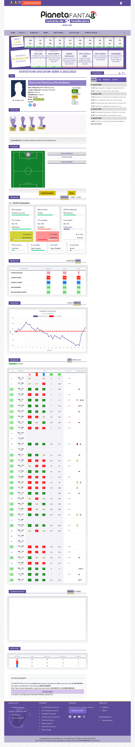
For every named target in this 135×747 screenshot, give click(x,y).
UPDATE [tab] (115, 80)
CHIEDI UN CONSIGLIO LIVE (32, 3)
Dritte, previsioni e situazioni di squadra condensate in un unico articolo (69, 61)
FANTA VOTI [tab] (76, 360)
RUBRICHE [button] (34, 33)
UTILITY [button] (22, 33)
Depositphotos (107, 720)
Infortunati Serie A (48, 720)
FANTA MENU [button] (58, 33)
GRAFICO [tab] (77, 303)
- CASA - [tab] (73, 197)
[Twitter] (74, 717)
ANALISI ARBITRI (54, 54)
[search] (124, 32)
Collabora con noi (18, 707)
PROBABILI (29, 47)
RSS (122, 73)
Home (13, 33)
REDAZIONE (91, 738)
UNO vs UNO (38, 54)
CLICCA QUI (47, 691)
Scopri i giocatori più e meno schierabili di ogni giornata (100, 57)
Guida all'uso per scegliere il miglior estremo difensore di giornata (85, 61)
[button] (122, 2)
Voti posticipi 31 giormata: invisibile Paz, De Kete (110, 112)
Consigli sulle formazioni (50, 707)
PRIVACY (79, 738)
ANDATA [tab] (71, 591)
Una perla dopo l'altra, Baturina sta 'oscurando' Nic (110, 103)
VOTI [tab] (69, 360)
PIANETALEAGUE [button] (91, 33)
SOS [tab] (99, 80)
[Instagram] (19, 2)
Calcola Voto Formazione (51, 717)
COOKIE (85, 738)
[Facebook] (70, 717)
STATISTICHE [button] (74, 33)
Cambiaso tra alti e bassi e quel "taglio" (107, 91)
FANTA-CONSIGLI (100, 54)
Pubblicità (105, 707)
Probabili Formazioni (49, 714)
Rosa (72, 193)
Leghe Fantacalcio (18, 718)
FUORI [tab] (79, 197)
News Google (46, 730)
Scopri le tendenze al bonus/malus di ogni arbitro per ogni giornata (54, 58)
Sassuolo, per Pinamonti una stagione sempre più (110, 97)
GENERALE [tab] (64, 197)
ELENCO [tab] (70, 303)
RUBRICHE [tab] (106, 80)
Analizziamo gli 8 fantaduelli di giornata (38, 57)
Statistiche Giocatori (49, 727)
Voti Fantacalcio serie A (50, 711)
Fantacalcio (16, 715)
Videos (104, 711)
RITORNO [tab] (77, 591)
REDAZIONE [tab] (70, 261)
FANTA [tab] (78, 261)
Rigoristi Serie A (47, 723)
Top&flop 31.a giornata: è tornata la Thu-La (108, 106)
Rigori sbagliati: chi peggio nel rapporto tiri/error (109, 88)
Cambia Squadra (47, 193)
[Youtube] (79, 717)
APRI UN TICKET (77, 711)
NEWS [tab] (94, 80)
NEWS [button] (46, 33)
